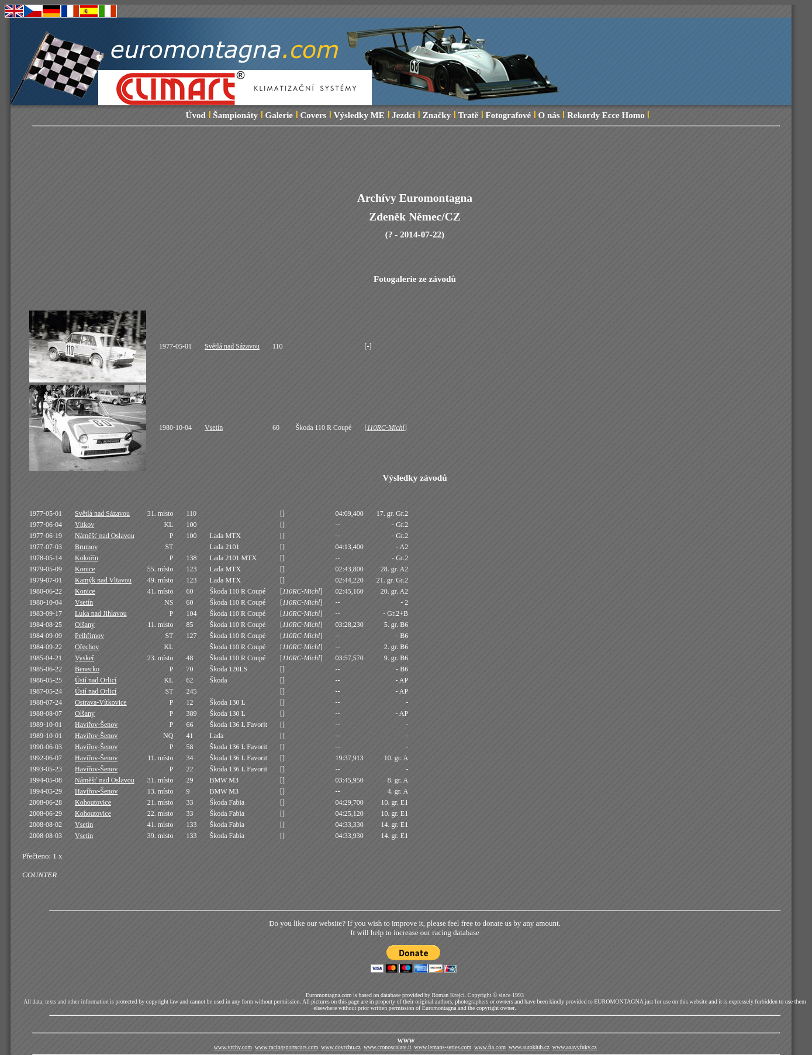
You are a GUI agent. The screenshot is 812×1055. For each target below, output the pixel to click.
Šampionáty (235, 115)
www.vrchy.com (233, 1047)
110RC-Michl (385, 427)
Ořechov (87, 647)
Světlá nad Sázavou (232, 346)
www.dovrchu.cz (341, 1047)
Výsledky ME (359, 115)
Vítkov (84, 524)
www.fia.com (490, 1047)
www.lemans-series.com (443, 1047)
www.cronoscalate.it (388, 1047)
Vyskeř (84, 658)
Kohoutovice (93, 802)
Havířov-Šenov (96, 724)
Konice (85, 569)
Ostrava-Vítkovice (101, 702)
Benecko (87, 669)
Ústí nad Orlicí (95, 680)
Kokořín (86, 558)
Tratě (468, 115)
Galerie (278, 115)
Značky (437, 115)
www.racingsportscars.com (286, 1047)
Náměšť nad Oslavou (104, 536)
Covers (313, 115)
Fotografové (508, 115)
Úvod (196, 115)
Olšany (85, 624)
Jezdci (403, 115)
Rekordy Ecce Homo (605, 115)
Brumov (86, 547)
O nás (549, 115)
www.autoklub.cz (529, 1047)
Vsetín (214, 427)
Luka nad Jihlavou (101, 613)
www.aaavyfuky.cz (574, 1047)
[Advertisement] (415, 165)
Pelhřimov (89, 636)
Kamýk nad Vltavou (103, 580)
